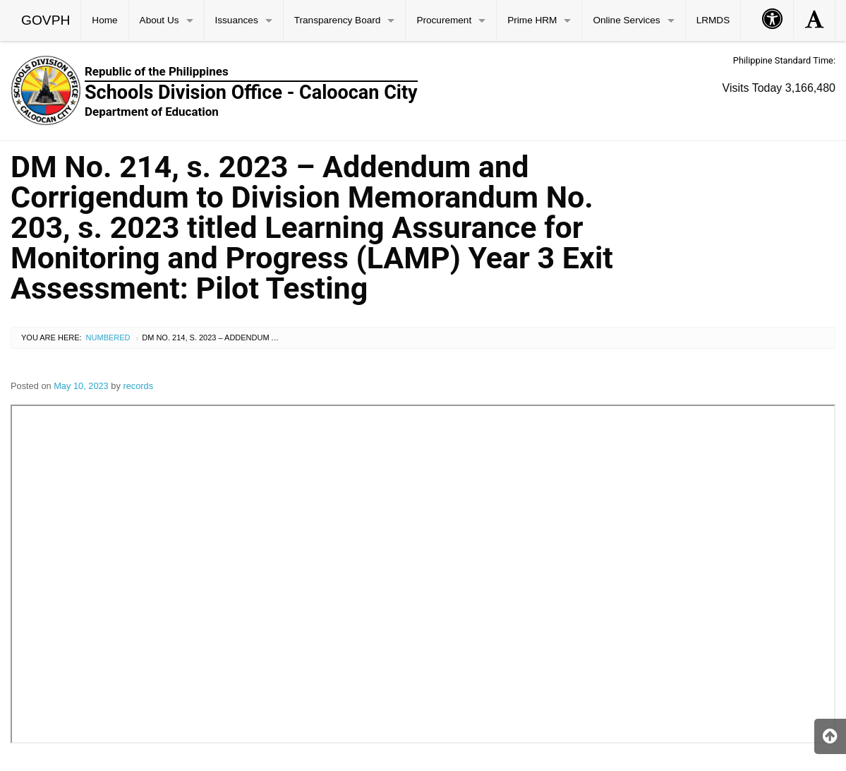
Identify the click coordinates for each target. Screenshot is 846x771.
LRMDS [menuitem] (713, 20)
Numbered (108, 337)
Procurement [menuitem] (443, 20)
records (138, 386)
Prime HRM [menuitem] (532, 20)
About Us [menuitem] (159, 20)
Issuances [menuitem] (236, 20)
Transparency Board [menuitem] (337, 20)
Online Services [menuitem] (626, 20)
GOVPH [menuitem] (45, 20)
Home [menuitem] (104, 20)
